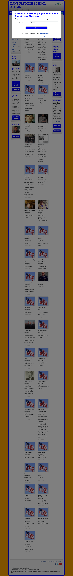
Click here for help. (40, 36)
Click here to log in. (45, 33)
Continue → (37, 28)
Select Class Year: (20, 23)
